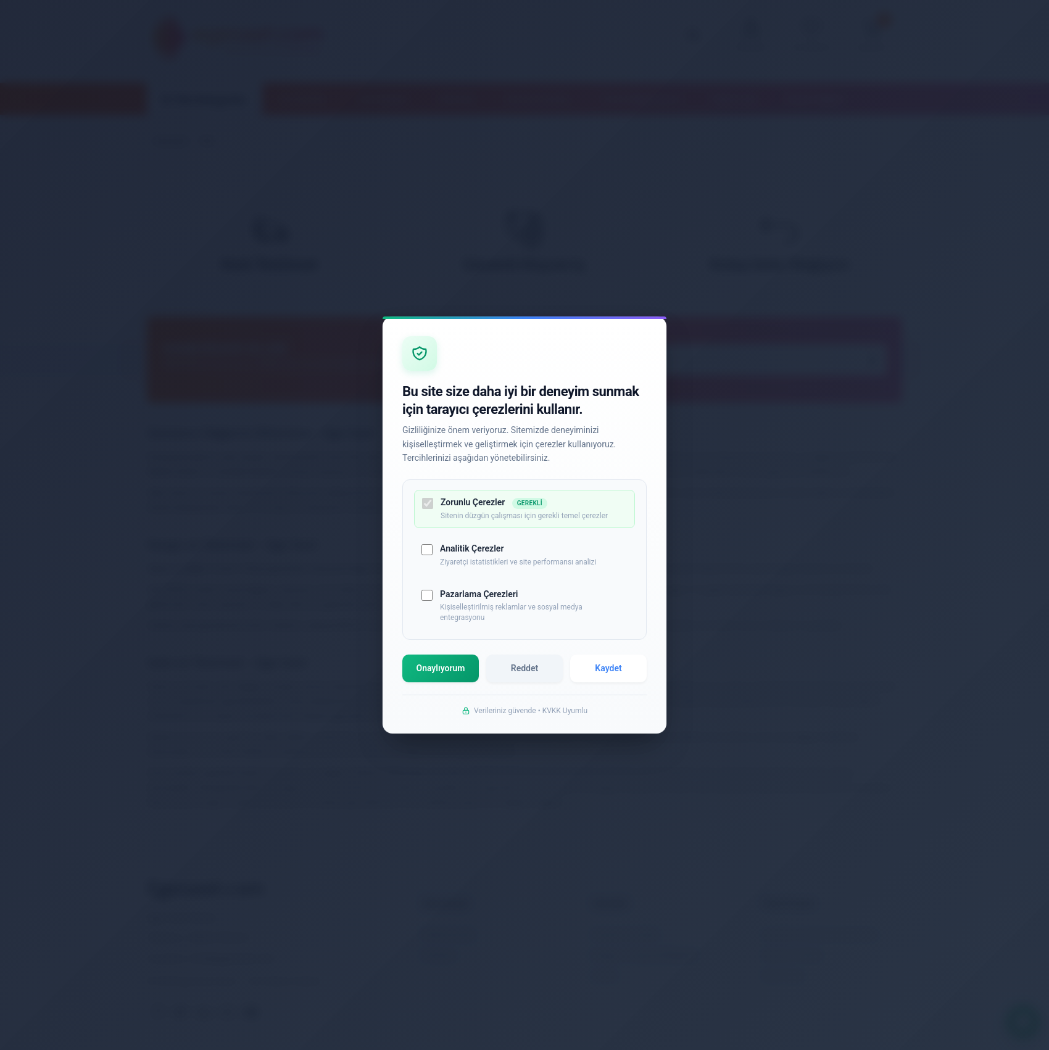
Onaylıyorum (441, 669)
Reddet (524, 669)
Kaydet (608, 669)
